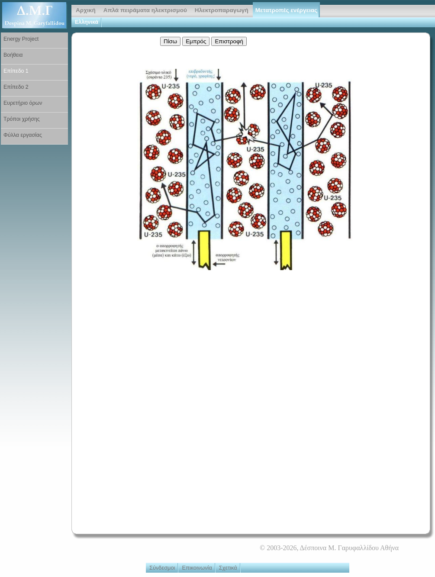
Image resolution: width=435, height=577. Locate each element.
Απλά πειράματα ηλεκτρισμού (145, 10)
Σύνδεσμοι (162, 567)
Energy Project (21, 39)
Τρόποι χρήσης (21, 119)
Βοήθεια (13, 55)
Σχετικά (228, 567)
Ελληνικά (86, 22)
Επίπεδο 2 (16, 87)
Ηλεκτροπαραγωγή (221, 10)
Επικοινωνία (197, 567)
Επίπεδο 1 (16, 71)
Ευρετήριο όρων (22, 103)
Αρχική (86, 10)
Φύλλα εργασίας (22, 135)
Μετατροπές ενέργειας (286, 10)
